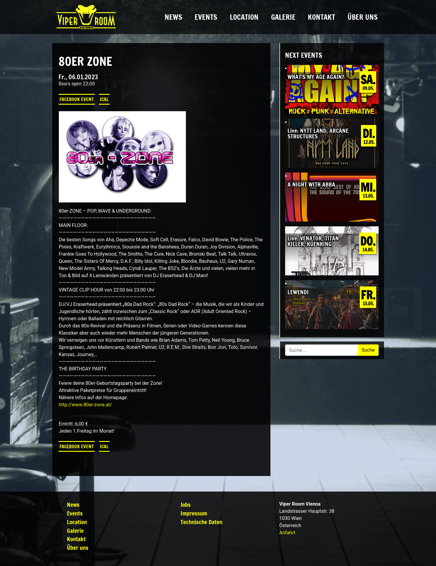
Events (206, 17)
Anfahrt (287, 533)
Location (244, 17)
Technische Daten (201, 522)
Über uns (363, 17)
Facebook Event (76, 99)
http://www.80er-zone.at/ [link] (85, 405)
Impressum (193, 513)
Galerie (283, 17)
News (173, 17)
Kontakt (321, 17)
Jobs (185, 505)
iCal (104, 99)
